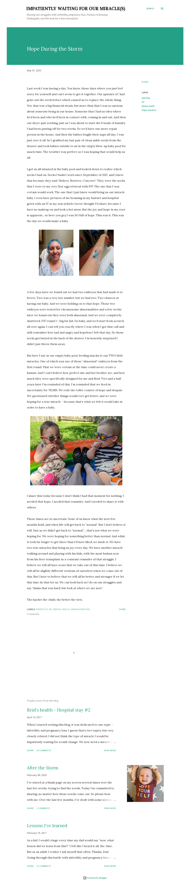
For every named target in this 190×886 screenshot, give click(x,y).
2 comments (43, 808)
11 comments (43, 866)
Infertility (146, 98)
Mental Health (148, 106)
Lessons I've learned (47, 825)
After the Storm (42, 768)
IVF (143, 102)
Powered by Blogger (95, 877)
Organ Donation (149, 110)
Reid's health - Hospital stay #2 (58, 710)
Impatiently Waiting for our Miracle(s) (75, 8)
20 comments (43, 750)
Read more (110, 750)
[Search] (150, 8)
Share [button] (145, 82)
